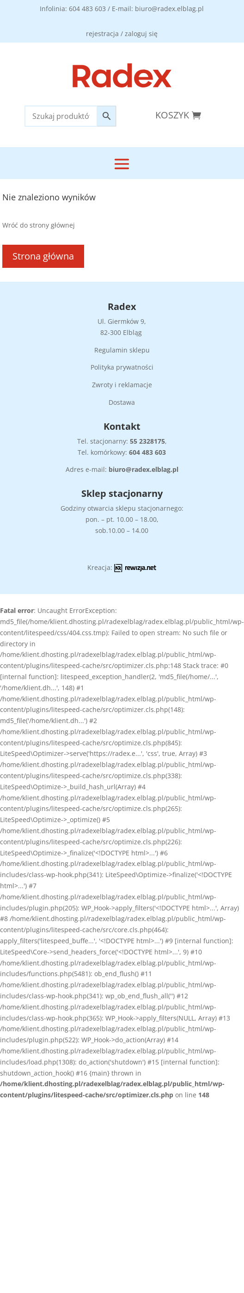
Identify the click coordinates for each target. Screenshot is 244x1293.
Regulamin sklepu (122, 350)
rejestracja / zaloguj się (122, 33)
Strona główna (43, 256)
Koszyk (172, 115)
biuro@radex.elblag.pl (143, 469)
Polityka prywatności (122, 367)
